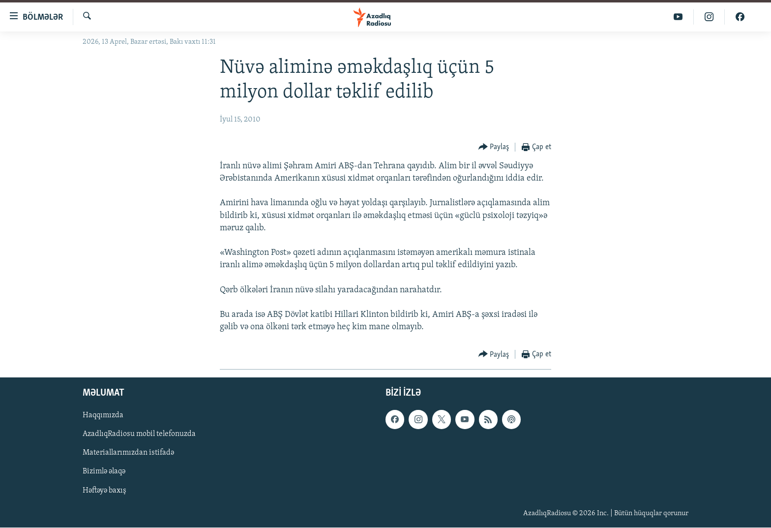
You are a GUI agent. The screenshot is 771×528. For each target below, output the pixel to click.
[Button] (493, 147)
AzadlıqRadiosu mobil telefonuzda (139, 434)
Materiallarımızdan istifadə (128, 453)
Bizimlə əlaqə (104, 472)
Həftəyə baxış (104, 491)
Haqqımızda (103, 416)
